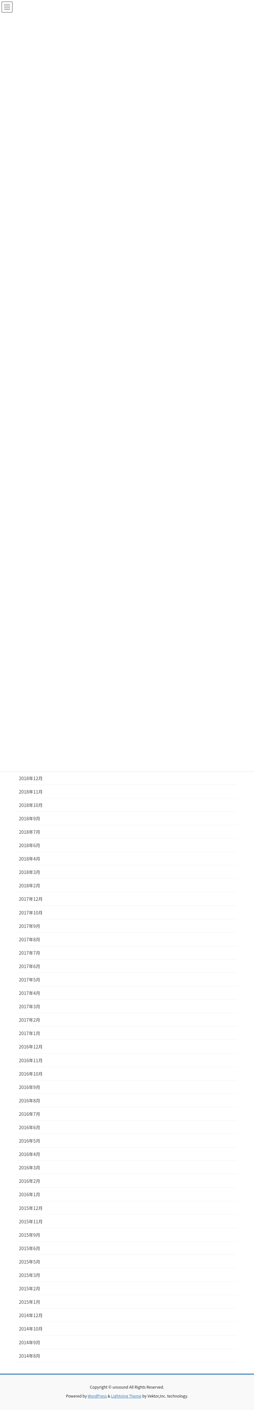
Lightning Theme (126, 1396)
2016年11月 (31, 1060)
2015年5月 (29, 1261)
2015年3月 (29, 1275)
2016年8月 (29, 1100)
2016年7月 (29, 1114)
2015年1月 (29, 1302)
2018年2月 (29, 885)
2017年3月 (29, 1006)
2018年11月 (31, 791)
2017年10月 (31, 912)
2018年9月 (29, 818)
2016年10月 (31, 1074)
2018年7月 (29, 832)
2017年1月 (29, 1033)
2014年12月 (31, 1315)
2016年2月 (29, 1181)
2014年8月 (29, 1356)
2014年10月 (31, 1328)
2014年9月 (29, 1342)
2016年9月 (29, 1087)
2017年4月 (29, 993)
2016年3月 (29, 1167)
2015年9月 (29, 1235)
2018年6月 (29, 845)
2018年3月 (29, 872)
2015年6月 (29, 1248)
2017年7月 (29, 953)
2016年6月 (29, 1127)
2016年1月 (29, 1194)
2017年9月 (29, 926)
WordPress (97, 1396)
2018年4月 (29, 858)
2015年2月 (29, 1288)
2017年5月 (29, 979)
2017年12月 (31, 899)
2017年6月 (29, 966)
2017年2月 (29, 1020)
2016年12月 (31, 1046)
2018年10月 (31, 805)
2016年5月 (29, 1141)
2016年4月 (29, 1154)
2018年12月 (31, 778)
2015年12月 (31, 1208)
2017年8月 (29, 939)
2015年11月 (31, 1221)
